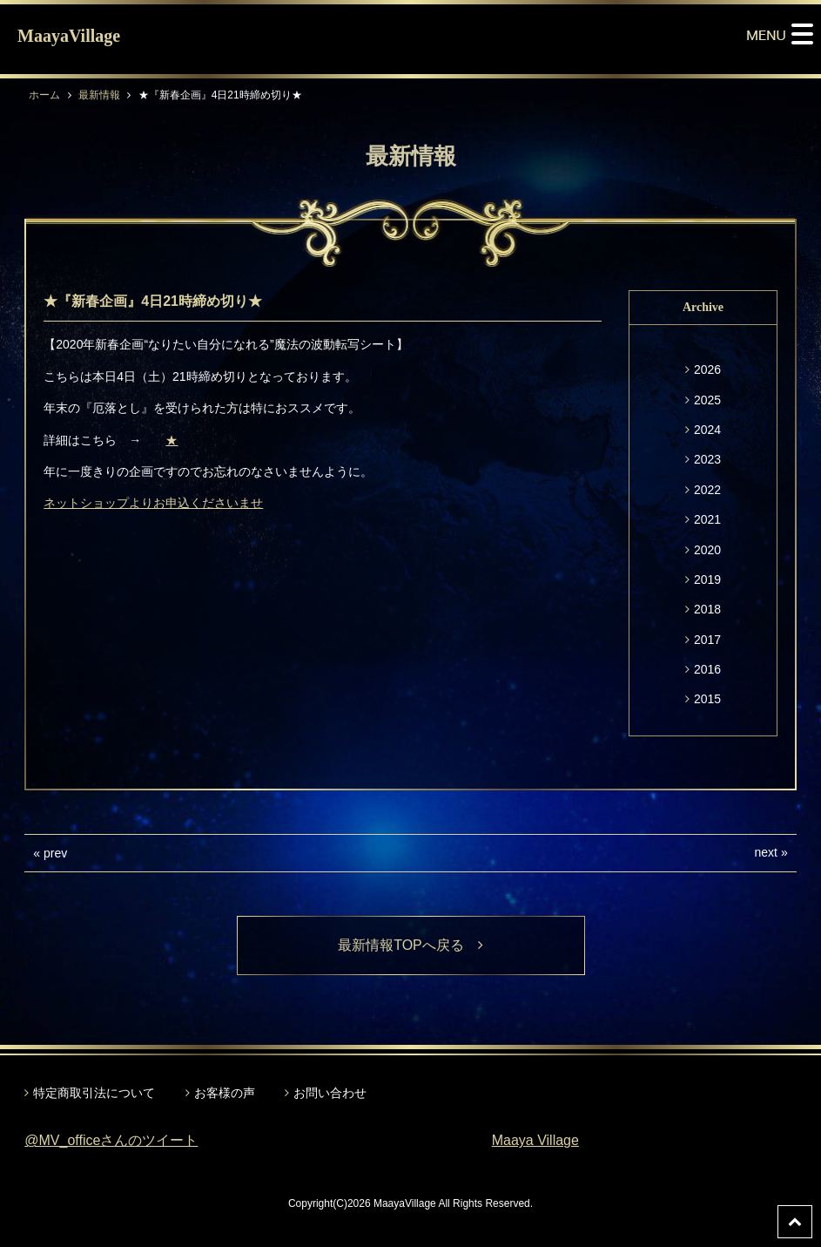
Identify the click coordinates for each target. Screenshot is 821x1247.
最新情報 (99, 95)
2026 (707, 369)
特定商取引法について (94, 1093)
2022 (707, 490)
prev (55, 853)
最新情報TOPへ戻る (410, 945)
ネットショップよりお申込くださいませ (153, 503)
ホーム (44, 95)
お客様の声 (224, 1093)
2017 (707, 640)
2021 (707, 519)
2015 (707, 699)
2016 (707, 669)
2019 (707, 579)
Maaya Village (535, 1140)
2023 (707, 459)
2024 (707, 430)
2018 (707, 609)
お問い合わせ (330, 1093)
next (766, 852)
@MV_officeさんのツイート (111, 1140)
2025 (707, 400)
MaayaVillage (68, 35)
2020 (707, 550)
